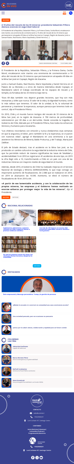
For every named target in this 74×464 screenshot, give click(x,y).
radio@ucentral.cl (39, 413)
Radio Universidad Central (48, 63)
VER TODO (37, 266)
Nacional (6, 20)
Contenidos (33, 431)
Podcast (41, 431)
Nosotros (42, 433)
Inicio (29, 429)
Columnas (42, 429)
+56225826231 (39, 417)
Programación (33, 433)
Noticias (15, 197)
